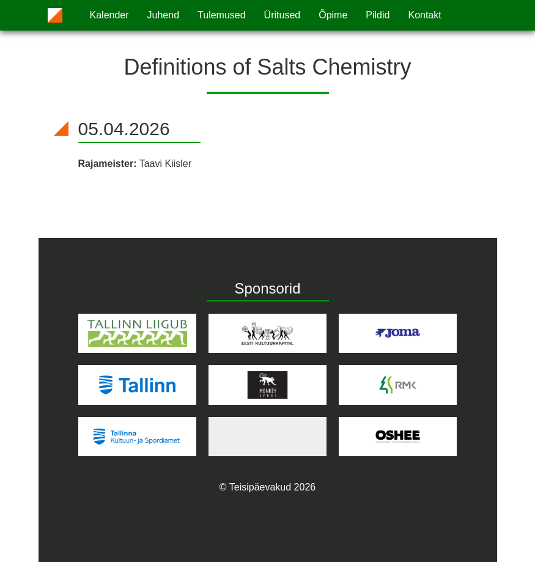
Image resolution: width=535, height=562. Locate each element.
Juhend (163, 15)
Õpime (333, 15)
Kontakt (424, 15)
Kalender (109, 15)
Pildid (377, 15)
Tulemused (221, 15)
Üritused (282, 15)
